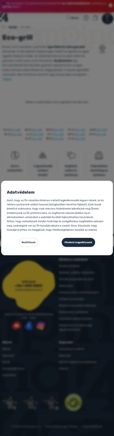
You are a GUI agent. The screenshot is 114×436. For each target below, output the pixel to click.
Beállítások (29, 242)
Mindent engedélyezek (78, 242)
